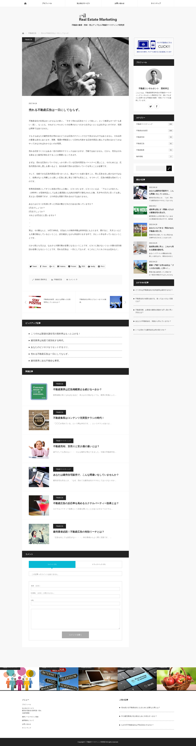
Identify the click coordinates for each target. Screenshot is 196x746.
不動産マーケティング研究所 (96, 742)
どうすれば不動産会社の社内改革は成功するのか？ (154, 290)
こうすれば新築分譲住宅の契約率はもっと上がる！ (56, 334)
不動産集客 (154, 150)
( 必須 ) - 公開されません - (43, 593)
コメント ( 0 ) (52, 564)
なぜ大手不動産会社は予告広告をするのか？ (137, 725)
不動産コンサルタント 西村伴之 (154, 88)
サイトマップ (156, 3)
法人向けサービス (83, 3)
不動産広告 (32, 33)
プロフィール (47, 3)
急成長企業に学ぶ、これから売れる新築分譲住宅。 (161, 248)
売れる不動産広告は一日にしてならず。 (50, 354)
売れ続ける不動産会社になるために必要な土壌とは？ (140, 707)
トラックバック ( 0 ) (98, 564)
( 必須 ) (35, 586)
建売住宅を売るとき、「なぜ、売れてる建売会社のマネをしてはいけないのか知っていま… (161, 200)
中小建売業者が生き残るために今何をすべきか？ (139, 716)
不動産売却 (154, 137)
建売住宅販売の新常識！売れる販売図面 (31, 712)
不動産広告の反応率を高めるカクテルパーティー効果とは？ (86, 503)
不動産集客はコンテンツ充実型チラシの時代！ (78, 418)
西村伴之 (44, 279)
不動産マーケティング (63, 441)
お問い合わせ (119, 3)
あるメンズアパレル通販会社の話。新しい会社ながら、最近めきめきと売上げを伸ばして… (161, 256)
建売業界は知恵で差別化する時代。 (48, 340)
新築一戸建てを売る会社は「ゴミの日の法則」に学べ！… (161, 266)
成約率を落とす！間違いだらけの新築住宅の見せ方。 (161, 211)
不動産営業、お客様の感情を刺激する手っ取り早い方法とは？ (154, 311)
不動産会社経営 (154, 130)
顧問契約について (28, 720)
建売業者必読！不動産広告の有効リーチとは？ (78, 531)
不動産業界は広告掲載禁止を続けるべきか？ (77, 389)
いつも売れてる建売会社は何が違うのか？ (150, 330)
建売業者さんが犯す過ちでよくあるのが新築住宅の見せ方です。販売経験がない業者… (161, 219)
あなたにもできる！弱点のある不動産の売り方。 (161, 229)
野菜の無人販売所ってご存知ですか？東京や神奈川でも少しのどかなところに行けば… (161, 274)
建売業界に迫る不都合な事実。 (46, 361)
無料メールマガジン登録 (30, 717)
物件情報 (154, 156)
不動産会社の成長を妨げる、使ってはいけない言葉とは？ (154, 300)
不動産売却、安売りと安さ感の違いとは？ (76, 446)
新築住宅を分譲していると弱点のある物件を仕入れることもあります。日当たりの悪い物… (161, 237)
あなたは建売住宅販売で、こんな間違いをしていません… (161, 192)
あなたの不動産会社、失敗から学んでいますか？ (153, 321)
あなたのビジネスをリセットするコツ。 (50, 347)
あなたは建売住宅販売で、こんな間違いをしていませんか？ (86, 475)
